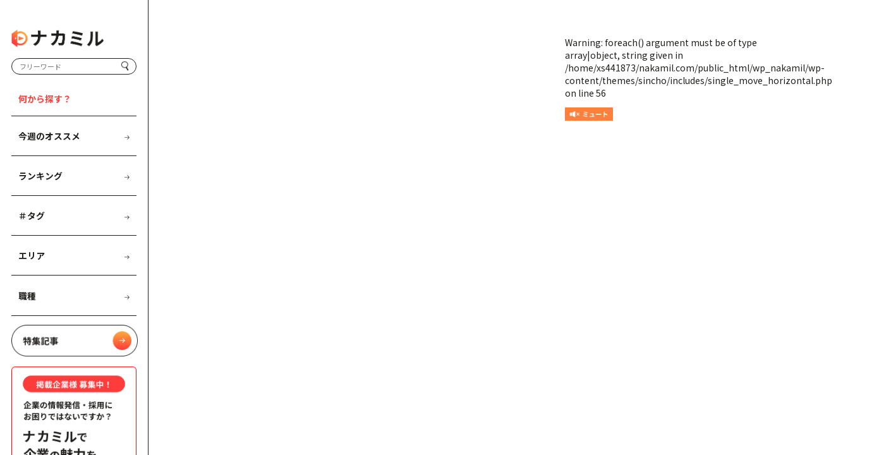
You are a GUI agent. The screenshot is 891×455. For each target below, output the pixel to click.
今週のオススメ (73, 136)
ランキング (73, 175)
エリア (73, 255)
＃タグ (73, 215)
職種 (73, 295)
